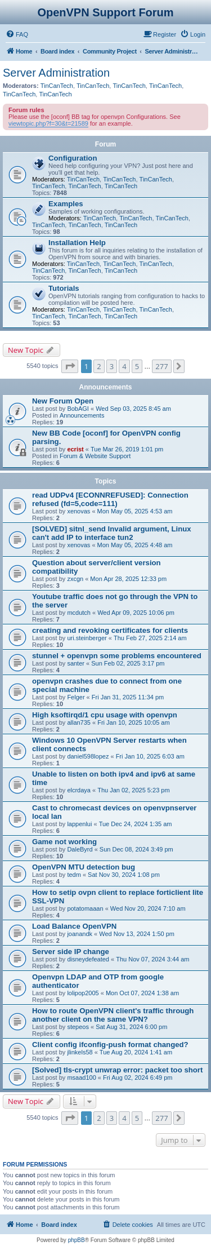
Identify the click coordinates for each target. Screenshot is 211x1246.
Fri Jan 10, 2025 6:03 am (150, 756)
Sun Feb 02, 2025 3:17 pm (127, 663)
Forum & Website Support (95, 456)
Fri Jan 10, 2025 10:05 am (133, 722)
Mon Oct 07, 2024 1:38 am (142, 993)
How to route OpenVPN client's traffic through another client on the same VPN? (113, 1014)
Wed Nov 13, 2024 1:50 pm (136, 933)
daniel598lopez (88, 756)
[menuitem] (17, 34)
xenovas (78, 511)
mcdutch (79, 612)
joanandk (79, 933)
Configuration (72, 158)
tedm (73, 874)
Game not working (64, 841)
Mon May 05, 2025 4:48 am (135, 545)
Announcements (82, 415)
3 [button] (112, 366)
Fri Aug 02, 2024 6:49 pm (138, 1077)
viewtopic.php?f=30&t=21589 (48, 123)
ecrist (75, 449)
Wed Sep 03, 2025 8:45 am (133, 408)
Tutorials (63, 288)
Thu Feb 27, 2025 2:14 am (150, 638)
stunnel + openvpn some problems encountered (116, 655)
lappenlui (79, 824)
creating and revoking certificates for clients (110, 630)
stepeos (78, 1026)
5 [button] (137, 366)
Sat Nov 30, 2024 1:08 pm (124, 874)
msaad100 (81, 1077)
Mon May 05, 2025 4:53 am (135, 511)
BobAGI (78, 408)
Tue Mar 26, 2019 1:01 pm (127, 449)
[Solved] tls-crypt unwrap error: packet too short (117, 1070)
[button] (69, 366)
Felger (75, 697)
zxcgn (75, 578)
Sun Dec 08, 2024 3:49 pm (136, 849)
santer (75, 663)
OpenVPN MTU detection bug (83, 867)
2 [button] (99, 366)
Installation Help (77, 242)
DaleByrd (79, 849)
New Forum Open (62, 401)
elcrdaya (79, 790)
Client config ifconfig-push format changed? (110, 1044)
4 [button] (124, 366)
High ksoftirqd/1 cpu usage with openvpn (104, 715)
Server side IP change (70, 951)
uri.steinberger (86, 638)
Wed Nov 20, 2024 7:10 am (148, 908)
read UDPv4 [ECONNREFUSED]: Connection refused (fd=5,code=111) (110, 499)
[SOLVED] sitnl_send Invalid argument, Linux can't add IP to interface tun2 (111, 533)
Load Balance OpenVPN (74, 926)
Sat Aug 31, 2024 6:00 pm (131, 1026)
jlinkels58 (79, 1052)
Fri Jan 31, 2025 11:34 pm (128, 697)
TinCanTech (57, 85)
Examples (65, 203)
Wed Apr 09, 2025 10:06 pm (135, 612)
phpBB (76, 1240)
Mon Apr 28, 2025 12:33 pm (128, 578)
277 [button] (161, 366)
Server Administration (56, 72)
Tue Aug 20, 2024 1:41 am (136, 1052)
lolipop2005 (82, 993)
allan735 (79, 722)
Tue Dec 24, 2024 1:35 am (135, 824)
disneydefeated (88, 959)
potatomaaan (85, 908)
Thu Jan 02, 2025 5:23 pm (133, 790)
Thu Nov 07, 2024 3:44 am (152, 959)
